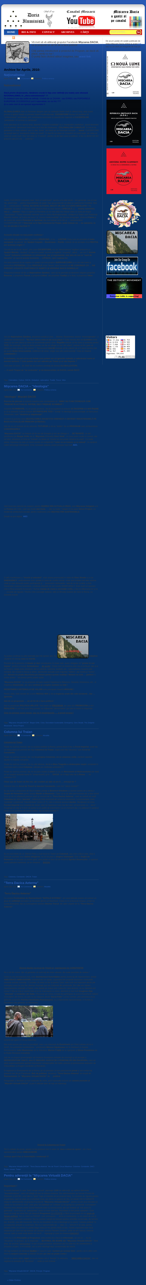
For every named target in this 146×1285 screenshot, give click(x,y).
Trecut (58, 380)
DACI (92, 1166)
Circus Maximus (65, 1166)
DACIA (28, 380)
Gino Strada (78, 723)
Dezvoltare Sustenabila (54, 723)
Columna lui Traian (18, 732)
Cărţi (85, 32)
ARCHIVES (67, 32)
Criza (42, 723)
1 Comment (26, 78)
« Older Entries (14, 1280)
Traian (34, 877)
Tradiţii (52, 380)
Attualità (46, 735)
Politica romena (48, 78)
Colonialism (13, 380)
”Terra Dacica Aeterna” (21, 883)
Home (11, 32)
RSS (9, 37)
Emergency (68, 723)
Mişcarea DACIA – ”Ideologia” (26, 386)
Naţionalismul (14, 75)
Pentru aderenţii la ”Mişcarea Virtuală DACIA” (38, 1175)
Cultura (21, 380)
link (139, 44)
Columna (12, 877)
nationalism (44, 380)
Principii (39, 1271)
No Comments (27, 390)
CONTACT (48, 32)
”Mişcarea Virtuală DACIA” (19, 723)
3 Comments (26, 735)
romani (12, 1169)
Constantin (21, 877)
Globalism (35, 380)
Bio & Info (29, 32)
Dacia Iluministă (29, 19)
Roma (6, 1169)
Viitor (64, 380)
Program (46, 1271)
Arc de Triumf (53, 1166)
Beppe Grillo (35, 723)
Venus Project (18, 726)
